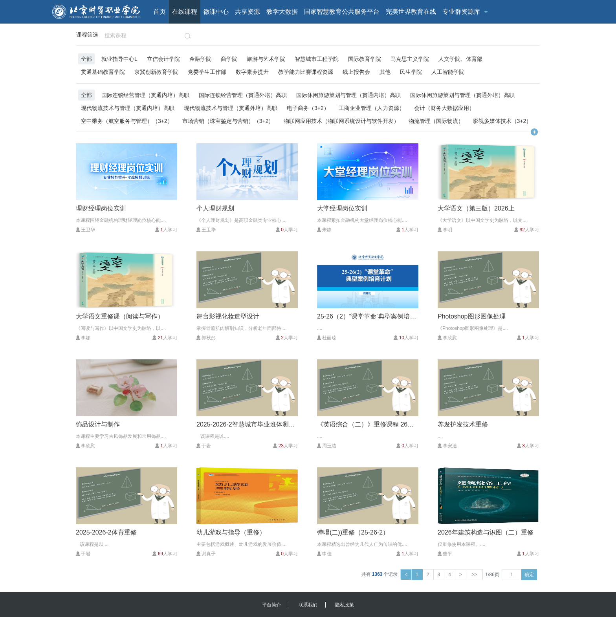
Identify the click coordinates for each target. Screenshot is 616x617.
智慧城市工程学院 (317, 58)
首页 (159, 11)
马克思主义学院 (409, 58)
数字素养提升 (252, 71)
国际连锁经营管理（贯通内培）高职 (145, 95)
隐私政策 (344, 605)
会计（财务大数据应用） (444, 107)
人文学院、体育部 (460, 58)
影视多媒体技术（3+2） (502, 120)
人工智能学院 (447, 71)
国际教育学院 (364, 58)
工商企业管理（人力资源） (372, 107)
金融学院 (200, 58)
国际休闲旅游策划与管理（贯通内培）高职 (348, 95)
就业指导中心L (119, 58)
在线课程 (184, 11)
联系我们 (308, 605)
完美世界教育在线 (411, 11)
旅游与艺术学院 (266, 58)
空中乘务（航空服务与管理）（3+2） (127, 120)
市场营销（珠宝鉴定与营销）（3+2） (228, 120)
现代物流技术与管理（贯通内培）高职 (127, 107)
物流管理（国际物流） (436, 120)
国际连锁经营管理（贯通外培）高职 (243, 95)
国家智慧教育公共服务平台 (342, 11)
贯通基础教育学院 (103, 71)
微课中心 (216, 11)
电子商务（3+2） (308, 107)
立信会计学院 (163, 58)
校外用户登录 (490, 35)
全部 (86, 58)
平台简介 (271, 605)
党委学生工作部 (207, 71)
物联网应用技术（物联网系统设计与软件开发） (341, 120)
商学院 (229, 58)
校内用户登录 (528, 35)
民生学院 (411, 71)
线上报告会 (356, 71)
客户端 (460, 35)
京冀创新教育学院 (156, 71)
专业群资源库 (461, 11)
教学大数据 (282, 11)
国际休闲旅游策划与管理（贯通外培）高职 (462, 95)
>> (474, 574)
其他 (385, 71)
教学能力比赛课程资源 (305, 71)
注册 (556, 35)
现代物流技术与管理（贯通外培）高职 (230, 107)
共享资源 (247, 11)
